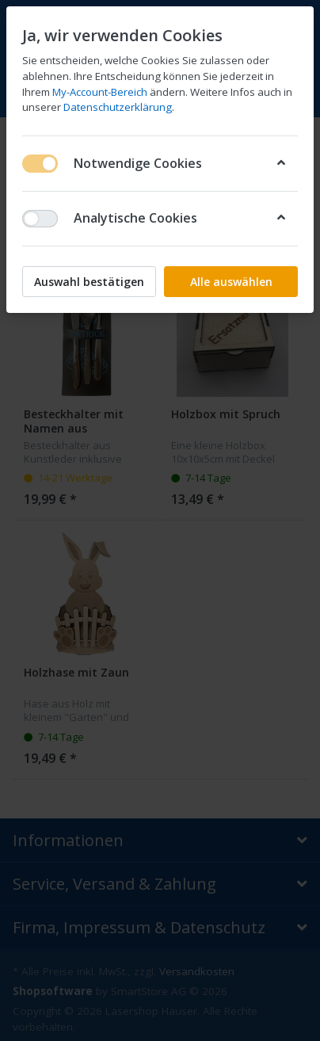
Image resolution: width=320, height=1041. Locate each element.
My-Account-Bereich (99, 92)
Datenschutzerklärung (117, 107)
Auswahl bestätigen (89, 281)
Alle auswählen (231, 281)
